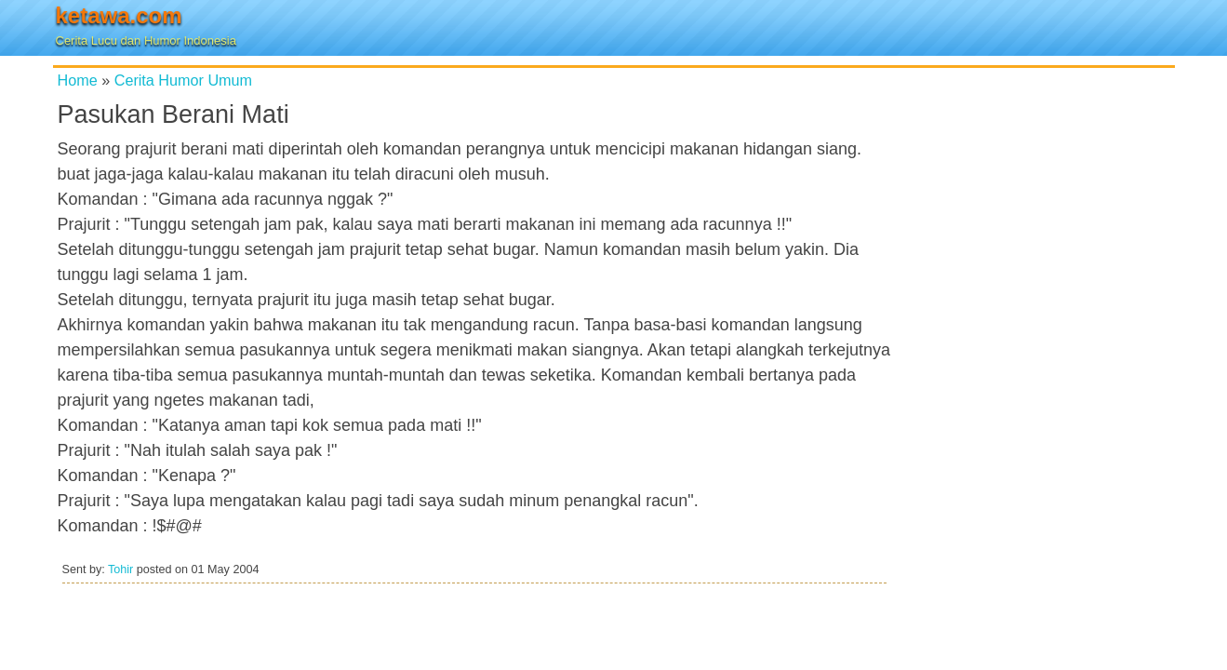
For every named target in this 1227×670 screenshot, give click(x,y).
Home (78, 80)
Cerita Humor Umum (183, 80)
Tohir (120, 569)
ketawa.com (119, 15)
